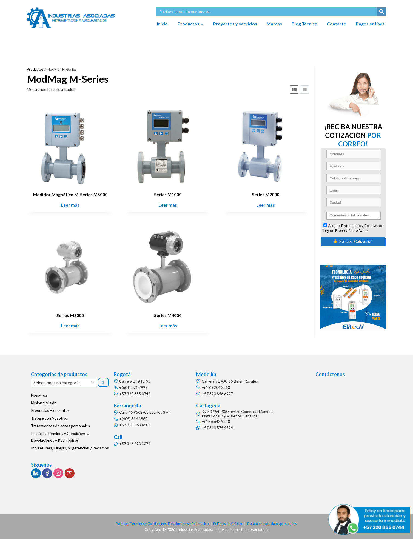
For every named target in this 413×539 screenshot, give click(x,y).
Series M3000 (70, 315)
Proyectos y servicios (235, 23)
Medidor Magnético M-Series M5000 (70, 194)
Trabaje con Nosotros (49, 418)
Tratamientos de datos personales (60, 425)
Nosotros (39, 395)
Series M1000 (167, 194)
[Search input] (267, 11)
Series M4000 (167, 315)
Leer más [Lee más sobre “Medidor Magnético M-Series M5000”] (70, 204)
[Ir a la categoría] (103, 382)
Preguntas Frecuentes (50, 410)
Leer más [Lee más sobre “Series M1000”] (167, 204)
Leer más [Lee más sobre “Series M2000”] (265, 204)
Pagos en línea (370, 23)
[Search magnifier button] (381, 11)
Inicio (162, 23)
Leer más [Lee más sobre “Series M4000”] (167, 325)
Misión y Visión (43, 402)
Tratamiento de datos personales (279, 523)
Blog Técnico (304, 23)
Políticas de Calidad (231, 523)
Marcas (274, 23)
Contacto (336, 23)
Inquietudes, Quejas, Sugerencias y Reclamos (70, 448)
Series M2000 (265, 194)
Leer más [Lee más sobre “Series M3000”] (70, 325)
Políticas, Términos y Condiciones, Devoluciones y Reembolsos (60, 437)
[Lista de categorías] (64, 382)
